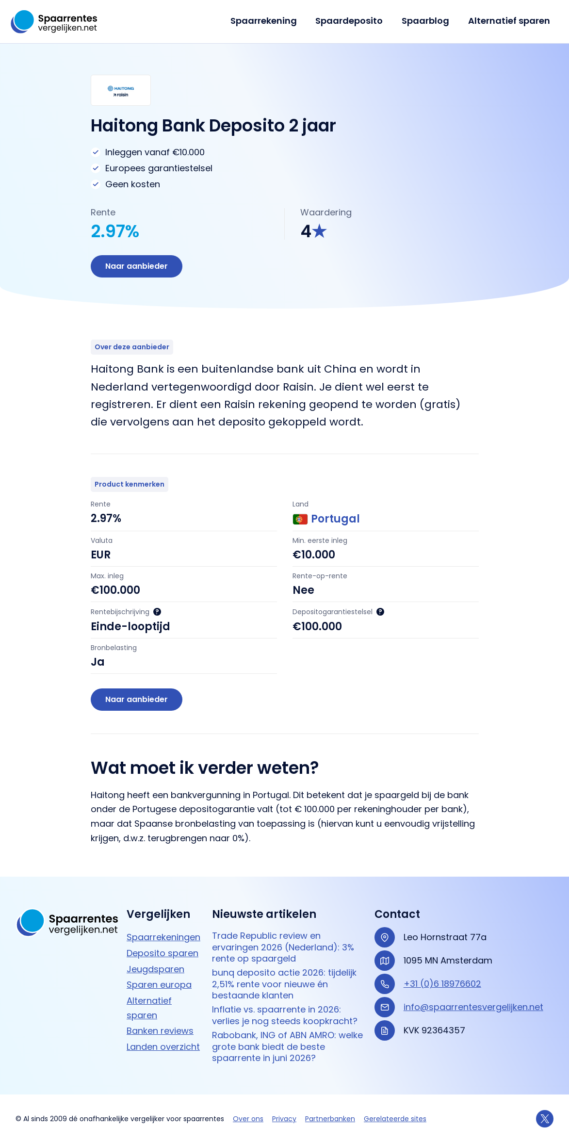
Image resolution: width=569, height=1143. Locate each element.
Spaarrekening (268, 21)
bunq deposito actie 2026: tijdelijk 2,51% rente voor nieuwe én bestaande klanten (284, 984)
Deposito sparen (162, 953)
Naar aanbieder (136, 266)
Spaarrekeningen (163, 937)
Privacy (284, 1119)
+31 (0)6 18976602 (442, 984)
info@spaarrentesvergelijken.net (473, 1007)
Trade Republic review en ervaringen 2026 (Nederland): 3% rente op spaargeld (283, 947)
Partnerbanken (330, 1119)
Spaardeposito (352, 21)
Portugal (326, 519)
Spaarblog (427, 21)
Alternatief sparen (510, 21)
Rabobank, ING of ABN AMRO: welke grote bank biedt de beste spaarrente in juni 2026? (287, 1046)
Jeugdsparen (155, 969)
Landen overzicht (163, 1047)
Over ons (248, 1119)
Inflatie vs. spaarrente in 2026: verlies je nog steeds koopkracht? (285, 1015)
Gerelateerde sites (395, 1119)
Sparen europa (159, 985)
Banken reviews (160, 1031)
